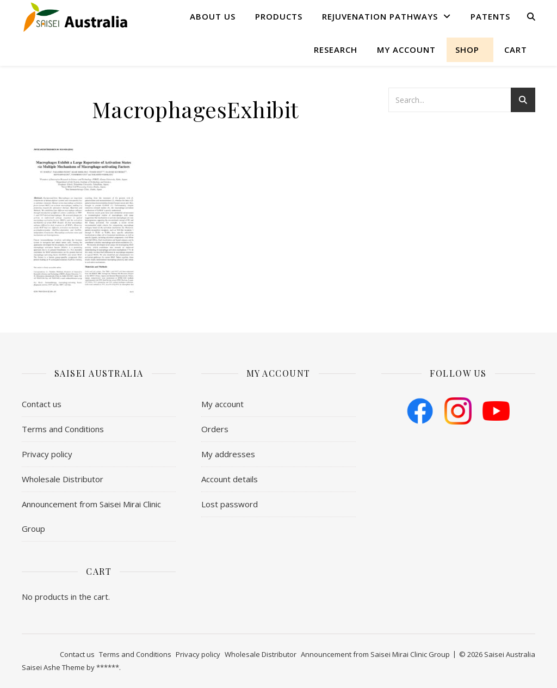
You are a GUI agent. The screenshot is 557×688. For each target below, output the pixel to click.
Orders (214, 428)
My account (406, 49)
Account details (229, 479)
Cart (515, 49)
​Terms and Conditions (63, 428)
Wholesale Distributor (62, 479)
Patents (490, 16)
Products (278, 16)
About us (213, 16)
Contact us (41, 403)
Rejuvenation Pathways (380, 16)
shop (467, 49)
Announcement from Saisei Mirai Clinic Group (91, 516)
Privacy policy (47, 454)
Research (335, 49)
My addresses (228, 454)
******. (108, 667)
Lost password (229, 504)
